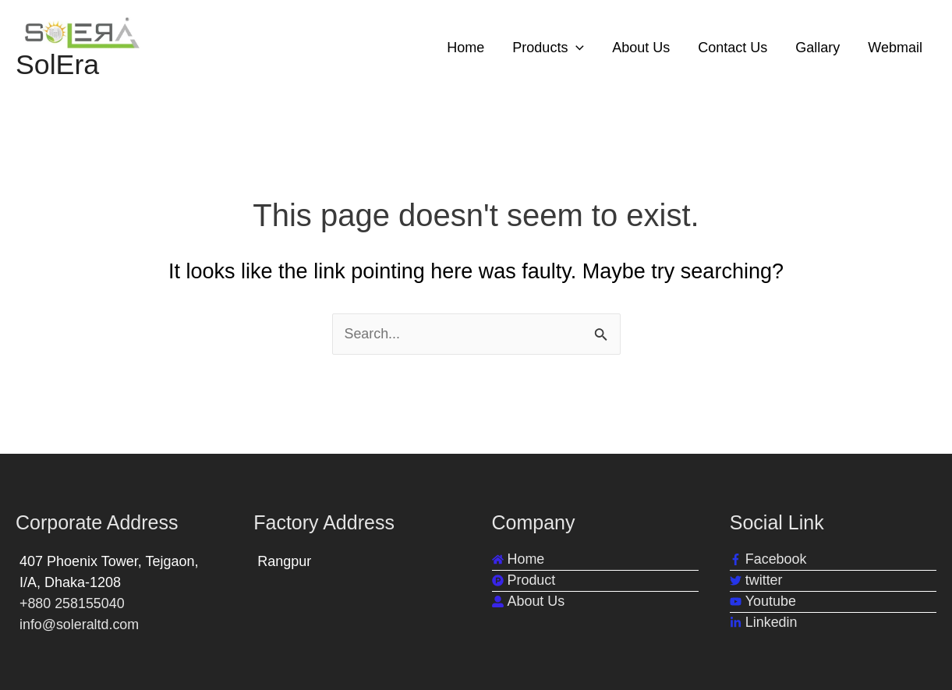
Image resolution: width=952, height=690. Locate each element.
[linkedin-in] (764, 622)
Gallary (817, 47)
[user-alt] (528, 601)
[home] (518, 559)
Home (465, 47)
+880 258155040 (72, 603)
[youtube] (763, 601)
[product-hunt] (524, 580)
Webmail (895, 47)
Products (548, 47)
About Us (641, 47)
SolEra (58, 65)
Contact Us (732, 47)
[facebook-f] (768, 559)
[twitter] (756, 580)
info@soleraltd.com (79, 624)
